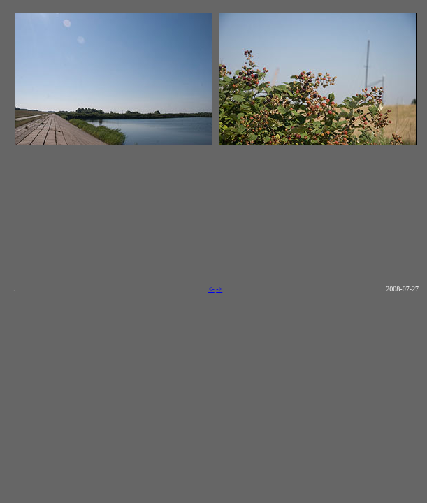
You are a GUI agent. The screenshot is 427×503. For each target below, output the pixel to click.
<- (211, 289)
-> (219, 289)
